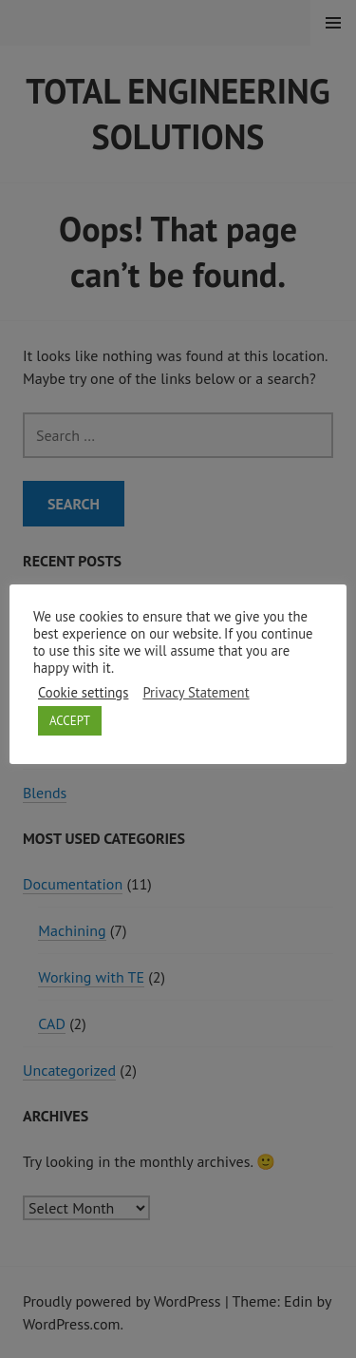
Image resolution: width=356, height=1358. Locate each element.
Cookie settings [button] (83, 692)
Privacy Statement (195, 692)
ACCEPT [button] (69, 721)
